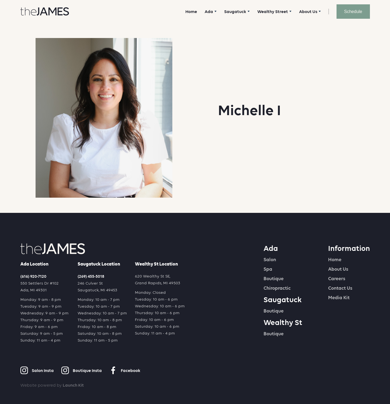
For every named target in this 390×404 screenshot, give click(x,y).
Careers (336, 278)
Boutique (274, 278)
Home (191, 11)
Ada (271, 248)
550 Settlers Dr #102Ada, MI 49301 (39, 286)
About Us (338, 269)
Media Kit (339, 297)
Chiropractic (277, 288)
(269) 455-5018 (91, 276)
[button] (211, 11)
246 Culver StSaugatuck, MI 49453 (97, 286)
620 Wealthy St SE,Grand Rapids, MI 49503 (157, 279)
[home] (44, 11)
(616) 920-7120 (33, 276)
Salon (270, 259)
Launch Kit (73, 385)
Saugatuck (283, 299)
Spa (268, 269)
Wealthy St (283, 322)
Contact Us (340, 288)
